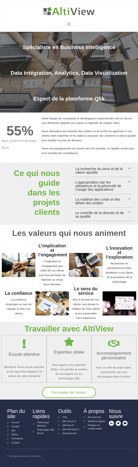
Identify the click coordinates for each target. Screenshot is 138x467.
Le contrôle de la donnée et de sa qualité (99, 214)
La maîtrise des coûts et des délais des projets (97, 201)
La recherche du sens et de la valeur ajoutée (99, 170)
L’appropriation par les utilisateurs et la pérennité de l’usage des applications (98, 185)
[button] (103, 170)
